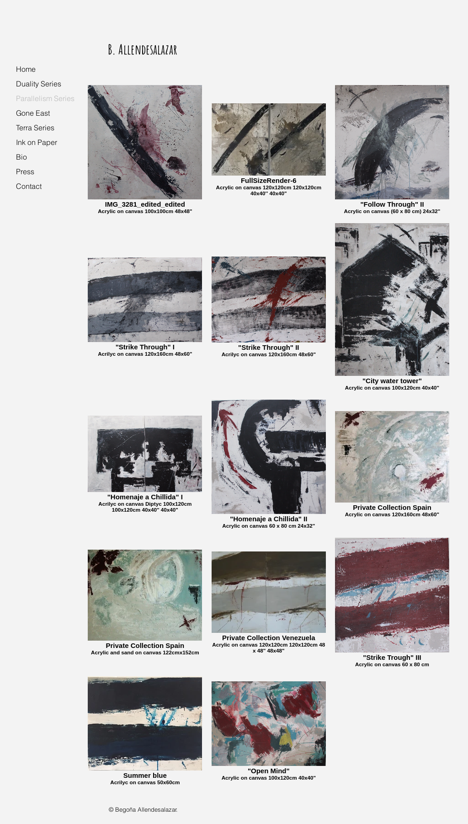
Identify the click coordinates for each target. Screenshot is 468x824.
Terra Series (35, 127)
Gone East (33, 113)
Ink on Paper (36, 142)
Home (26, 69)
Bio (21, 156)
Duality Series (38, 83)
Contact (29, 186)
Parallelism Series (45, 98)
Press (25, 171)
